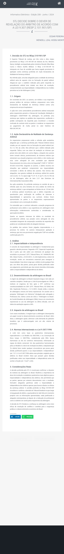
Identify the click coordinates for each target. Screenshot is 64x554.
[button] (15, 417)
